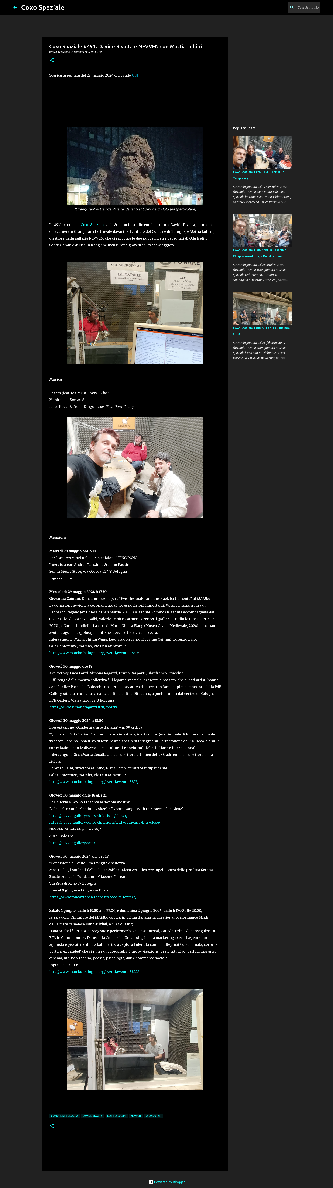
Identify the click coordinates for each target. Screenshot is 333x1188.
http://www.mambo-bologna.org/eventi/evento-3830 (93, 653)
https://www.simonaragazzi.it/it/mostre (83, 707)
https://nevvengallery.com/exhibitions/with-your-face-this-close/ (104, 822)
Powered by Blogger (166, 1182)
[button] (51, 60)
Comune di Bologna (64, 1115)
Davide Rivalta (92, 1115)
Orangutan (153, 1115)
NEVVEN (136, 1115)
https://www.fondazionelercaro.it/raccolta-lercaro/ (93, 897)
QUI (135, 75)
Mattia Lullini (116, 1115)
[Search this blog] (298, 7)
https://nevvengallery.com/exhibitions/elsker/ (88, 815)
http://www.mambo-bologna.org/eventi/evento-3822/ (94, 971)
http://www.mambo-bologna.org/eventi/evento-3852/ (93, 782)
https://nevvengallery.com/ (72, 843)
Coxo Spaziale (43, 7)
